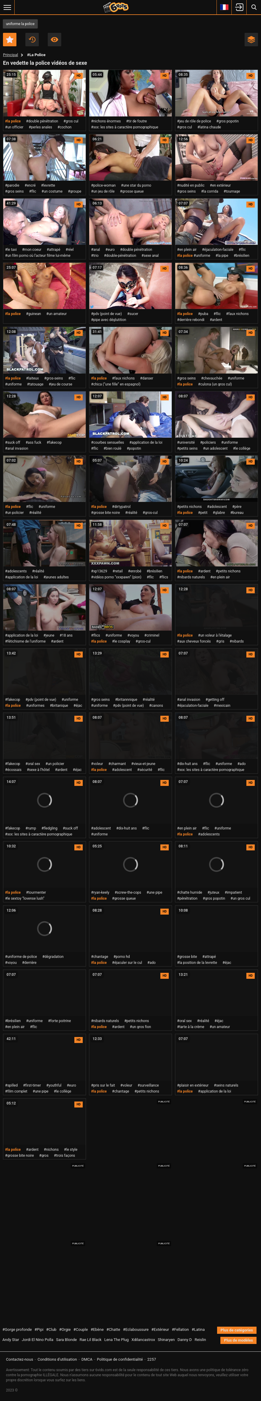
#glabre (219, 513)
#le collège (241, 448)
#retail (118, 571)
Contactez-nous (19, 1359)
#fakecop (54, 442)
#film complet (16, 1091)
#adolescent (217, 507)
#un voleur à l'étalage (215, 635)
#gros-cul (150, 513)
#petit (202, 513)
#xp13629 (99, 571)
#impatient (233, 892)
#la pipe (222, 256)
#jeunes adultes (56, 577)
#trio (95, 256)
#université (186, 442)
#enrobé (134, 571)
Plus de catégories (237, 1330)
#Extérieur (160, 1329)
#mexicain (222, 705)
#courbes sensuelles (107, 442)
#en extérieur (220, 185)
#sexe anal (150, 256)
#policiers (208, 442)
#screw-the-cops (128, 892)
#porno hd (121, 957)
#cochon (65, 127)
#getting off (214, 700)
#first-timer (32, 1085)
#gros (43, 1155)
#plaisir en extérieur (192, 1085)
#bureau (236, 513)
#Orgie (65, 1329)
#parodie (12, 185)
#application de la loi (145, 442)
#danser (146, 378)
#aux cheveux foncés (194, 641)
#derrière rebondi (190, 320)
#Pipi (39, 1329)
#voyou (133, 635)
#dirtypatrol (121, 507)
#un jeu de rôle (103, 191)
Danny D (185, 1339)
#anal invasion (16, 448)
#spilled (11, 1085)
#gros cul (71, 121)
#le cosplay (121, 641)
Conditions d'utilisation (57, 1359)
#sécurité (144, 770)
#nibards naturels (191, 577)
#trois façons (64, 1155)
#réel (70, 250)
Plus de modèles (238, 1340)
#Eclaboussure (136, 1329)
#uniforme (202, 256)
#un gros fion (140, 1027)
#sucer (132, 314)
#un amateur (56, 314)
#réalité (35, 513)
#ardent (216, 320)
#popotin (134, 448)
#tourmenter (36, 892)
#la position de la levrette (197, 963)
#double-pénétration (120, 256)
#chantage (99, 957)
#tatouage (35, 384)
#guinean (33, 314)
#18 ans (66, 635)
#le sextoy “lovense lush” (24, 898)
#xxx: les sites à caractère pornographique (124, 127)
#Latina (198, 1329)
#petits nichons (189, 507)
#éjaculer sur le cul (127, 963)
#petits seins (187, 448)
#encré (30, 185)
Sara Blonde (66, 1339)
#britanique (59, 705)
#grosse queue (132, 191)
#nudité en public (191, 185)
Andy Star (10, 1339)
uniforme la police (20, 24)
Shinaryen (166, 1339)
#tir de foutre (136, 121)
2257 (151, 1359)
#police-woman (103, 185)
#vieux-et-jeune (143, 764)
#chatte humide (189, 892)
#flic (32, 191)
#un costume (52, 191)
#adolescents (16, 571)
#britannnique (126, 700)
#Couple (80, 1329)
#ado (241, 764)
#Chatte (113, 1329)
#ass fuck (33, 442)
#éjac (77, 705)
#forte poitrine (59, 1021)
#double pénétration (42, 121)
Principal (10, 55)
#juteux (213, 892)
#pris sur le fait (103, 1085)
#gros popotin (228, 121)
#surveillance (148, 1085)
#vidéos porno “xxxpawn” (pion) (116, 577)
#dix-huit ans (187, 764)
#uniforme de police (21, 957)
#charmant (117, 764)
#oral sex (32, 764)
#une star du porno (136, 185)
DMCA (87, 1359)
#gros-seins (53, 378)
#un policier (14, 513)
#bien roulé (113, 448)
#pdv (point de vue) (106, 314)
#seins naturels (226, 1085)
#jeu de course (60, 384)
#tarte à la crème (190, 1027)
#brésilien (241, 256)
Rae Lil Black (90, 1339)
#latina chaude (209, 127)
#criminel (151, 635)
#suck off (12, 442)
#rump (30, 828)
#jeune (49, 635)
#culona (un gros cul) (215, 384)
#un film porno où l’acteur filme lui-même (37, 256)
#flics (163, 577)
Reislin (200, 1339)
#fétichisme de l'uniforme (25, 641)
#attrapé (53, 250)
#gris (220, 641)
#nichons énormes (106, 121)
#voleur (97, 764)
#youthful (54, 1085)
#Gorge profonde (17, 1329)
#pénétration (187, 898)
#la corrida (209, 191)
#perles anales (40, 127)
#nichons (51, 1149)
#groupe (74, 191)
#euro (110, 250)
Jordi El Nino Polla (37, 1339)
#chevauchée (211, 378)
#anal (95, 250)
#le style (70, 1149)
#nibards (237, 641)
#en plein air (186, 250)
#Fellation (180, 1329)
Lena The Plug (116, 1339)
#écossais (13, 770)
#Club (51, 1329)
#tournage (232, 191)
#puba (203, 314)
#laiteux (32, 378)
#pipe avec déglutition (108, 320)
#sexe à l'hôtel (38, 770)
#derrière (29, 963)
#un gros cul (240, 898)
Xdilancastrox (143, 1339)
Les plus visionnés (54, 39)
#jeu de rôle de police (194, 121)
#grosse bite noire (105, 513)
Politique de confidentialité (120, 1359)
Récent (32, 39)
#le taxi (11, 250)
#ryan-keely (100, 892)
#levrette (48, 185)
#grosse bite (187, 957)
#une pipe (154, 892)
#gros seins (14, 191)
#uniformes (35, 705)
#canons (156, 705)
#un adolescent (215, 448)
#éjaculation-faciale (217, 250)
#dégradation (53, 957)
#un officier (14, 127)
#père (237, 507)
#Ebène (97, 1329)
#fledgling (50, 828)
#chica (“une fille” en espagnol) (115, 384)
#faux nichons (237, 314)
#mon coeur (32, 250)
